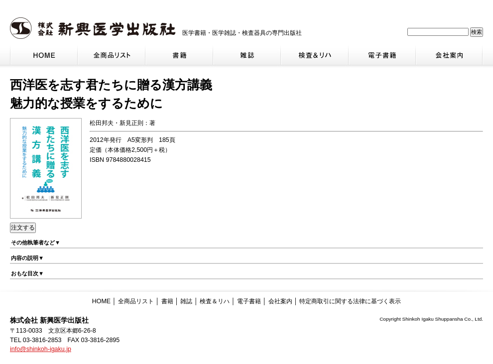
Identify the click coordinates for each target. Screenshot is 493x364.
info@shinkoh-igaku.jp (40, 349)
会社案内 (280, 301)
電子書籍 (249, 301)
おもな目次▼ (27, 273)
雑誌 (186, 301)
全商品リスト (136, 301)
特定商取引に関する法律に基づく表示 (350, 301)
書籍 (167, 301)
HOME (101, 301)
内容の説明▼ (27, 258)
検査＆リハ (215, 301)
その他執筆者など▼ (35, 242)
